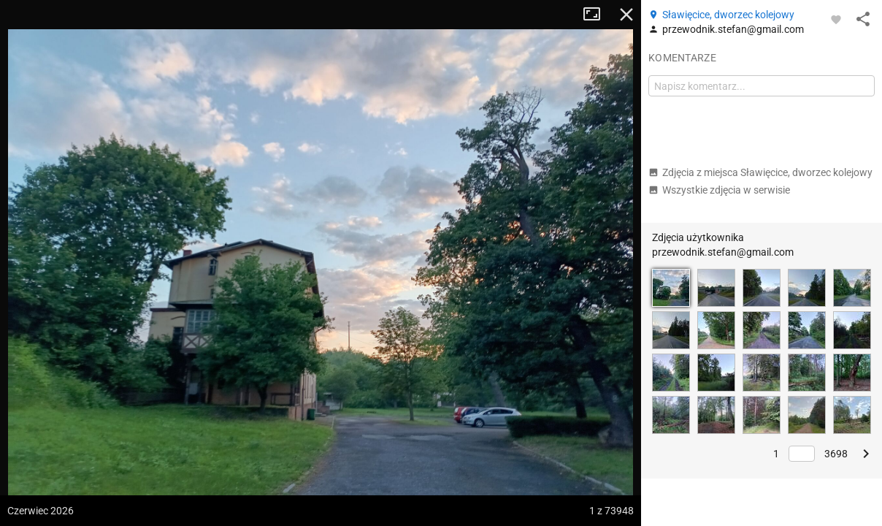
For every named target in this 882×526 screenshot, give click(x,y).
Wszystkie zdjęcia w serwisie (719, 190)
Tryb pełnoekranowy (597, 14)
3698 (836, 454)
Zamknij (626, 14)
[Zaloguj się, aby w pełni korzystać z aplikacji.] (836, 19)
